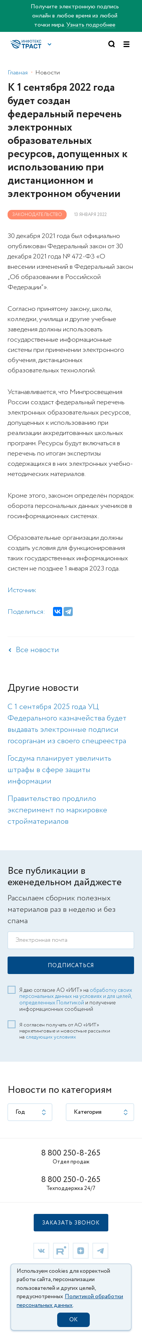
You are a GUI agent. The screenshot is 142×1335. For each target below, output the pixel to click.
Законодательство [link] (37, 214)
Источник (22, 590)
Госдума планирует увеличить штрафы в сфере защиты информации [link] (59, 770)
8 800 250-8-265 (70, 1153)
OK (73, 1320)
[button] (49, 44)
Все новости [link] (37, 650)
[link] (41, 1250)
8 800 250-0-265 (70, 1180)
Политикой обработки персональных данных (70, 1301)
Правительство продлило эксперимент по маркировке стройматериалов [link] (57, 810)
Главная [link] (18, 72)
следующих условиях (51, 1037)
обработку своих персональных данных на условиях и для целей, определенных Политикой (75, 997)
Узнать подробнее (90, 24)
